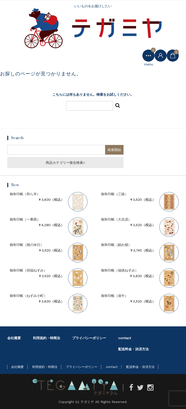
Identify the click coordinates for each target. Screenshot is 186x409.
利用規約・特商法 (46, 338)
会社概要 (14, 338)
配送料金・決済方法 (133, 349)
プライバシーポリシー (89, 338)
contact (124, 338)
